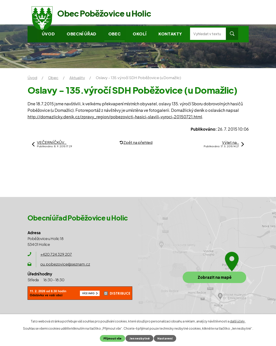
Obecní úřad (81, 33)
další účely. (238, 321)
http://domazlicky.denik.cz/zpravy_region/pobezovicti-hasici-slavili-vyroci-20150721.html (115, 116)
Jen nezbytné (139, 338)
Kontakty (170, 33)
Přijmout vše (112, 338)
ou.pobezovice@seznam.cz (65, 264)
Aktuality (77, 77)
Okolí (139, 33)
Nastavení (165, 338)
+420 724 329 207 (56, 254)
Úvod (48, 33)
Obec (114, 33)
